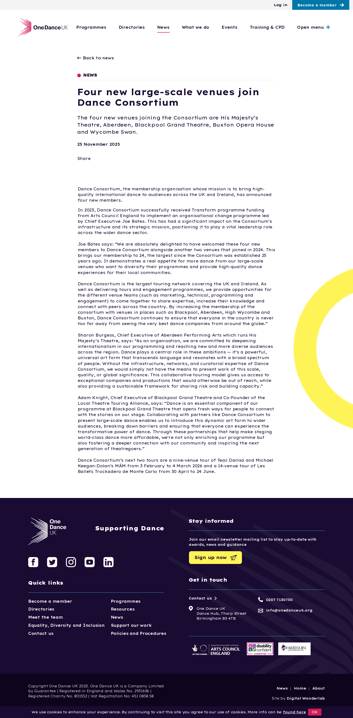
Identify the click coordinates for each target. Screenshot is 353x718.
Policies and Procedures (138, 633)
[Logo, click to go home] (42, 27)
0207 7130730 (279, 600)
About (318, 688)
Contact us (40, 633)
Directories (142, 27)
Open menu (321, 27)
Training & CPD (277, 27)
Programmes (101, 27)
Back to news (95, 57)
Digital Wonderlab (306, 698)
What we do (206, 27)
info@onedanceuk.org (289, 610)
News (174, 27)
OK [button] (315, 712)
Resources (123, 609)
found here (294, 712)
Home (300, 688)
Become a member (317, 5)
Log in (280, 5)
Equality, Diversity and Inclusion (66, 625)
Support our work (131, 625)
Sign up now (210, 557)
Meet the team (45, 617)
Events (240, 27)
